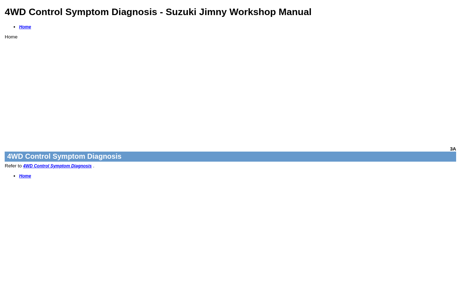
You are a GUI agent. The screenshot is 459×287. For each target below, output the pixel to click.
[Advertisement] (220, 90)
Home (25, 26)
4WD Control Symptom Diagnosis (57, 165)
